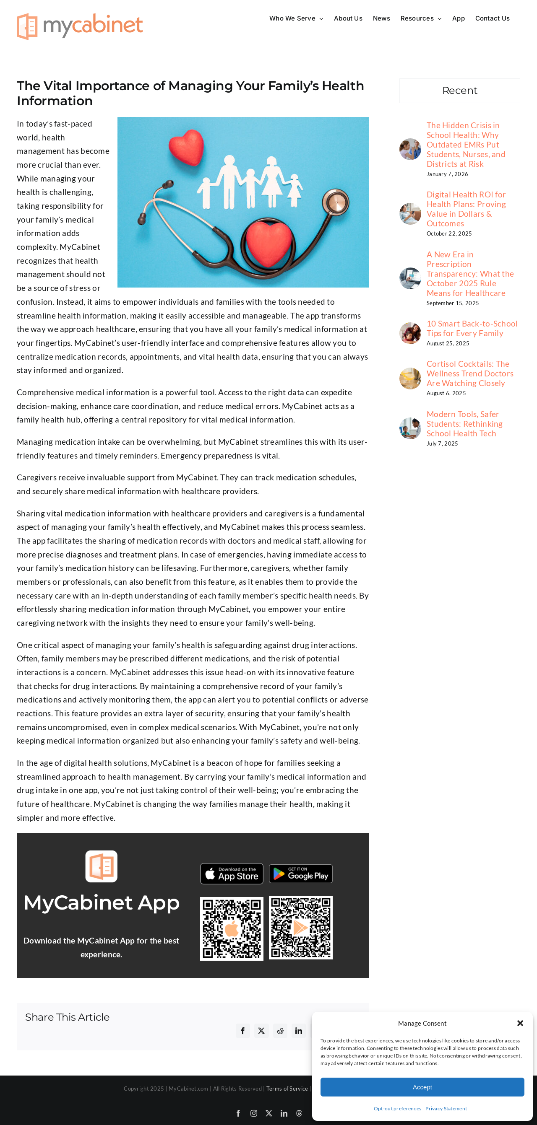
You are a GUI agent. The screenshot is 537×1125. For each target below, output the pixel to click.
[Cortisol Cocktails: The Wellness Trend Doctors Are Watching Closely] (410, 374)
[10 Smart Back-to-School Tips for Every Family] (410, 329)
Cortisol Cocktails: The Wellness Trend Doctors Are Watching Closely (470, 373)
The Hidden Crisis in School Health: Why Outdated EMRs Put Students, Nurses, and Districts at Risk (466, 144)
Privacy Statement (446, 1108)
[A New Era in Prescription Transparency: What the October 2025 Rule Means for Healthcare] (410, 274)
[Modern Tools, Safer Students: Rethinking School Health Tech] (410, 424)
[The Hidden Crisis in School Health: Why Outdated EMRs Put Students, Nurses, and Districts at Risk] (410, 145)
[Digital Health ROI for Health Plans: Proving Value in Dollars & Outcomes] (410, 209)
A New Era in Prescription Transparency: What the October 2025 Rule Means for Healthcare (470, 273)
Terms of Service (287, 1088)
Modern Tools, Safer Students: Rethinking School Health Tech (465, 423)
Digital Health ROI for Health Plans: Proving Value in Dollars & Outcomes (466, 208)
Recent (460, 90)
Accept (422, 1087)
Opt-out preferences (397, 1108)
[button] (520, 1023)
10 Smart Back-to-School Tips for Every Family (472, 328)
